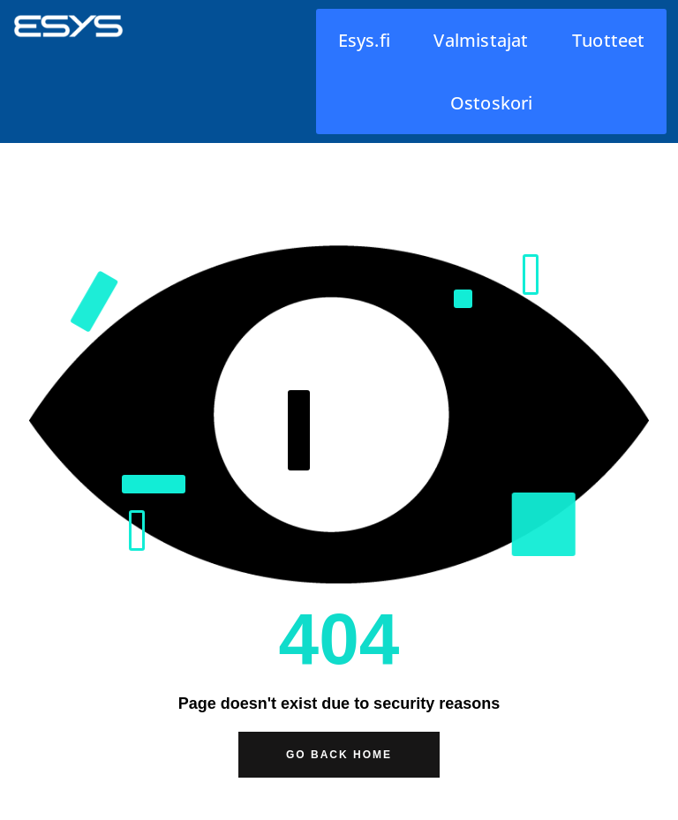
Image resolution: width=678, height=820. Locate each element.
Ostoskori (491, 103)
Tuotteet (608, 40)
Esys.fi (364, 40)
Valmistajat (480, 40)
